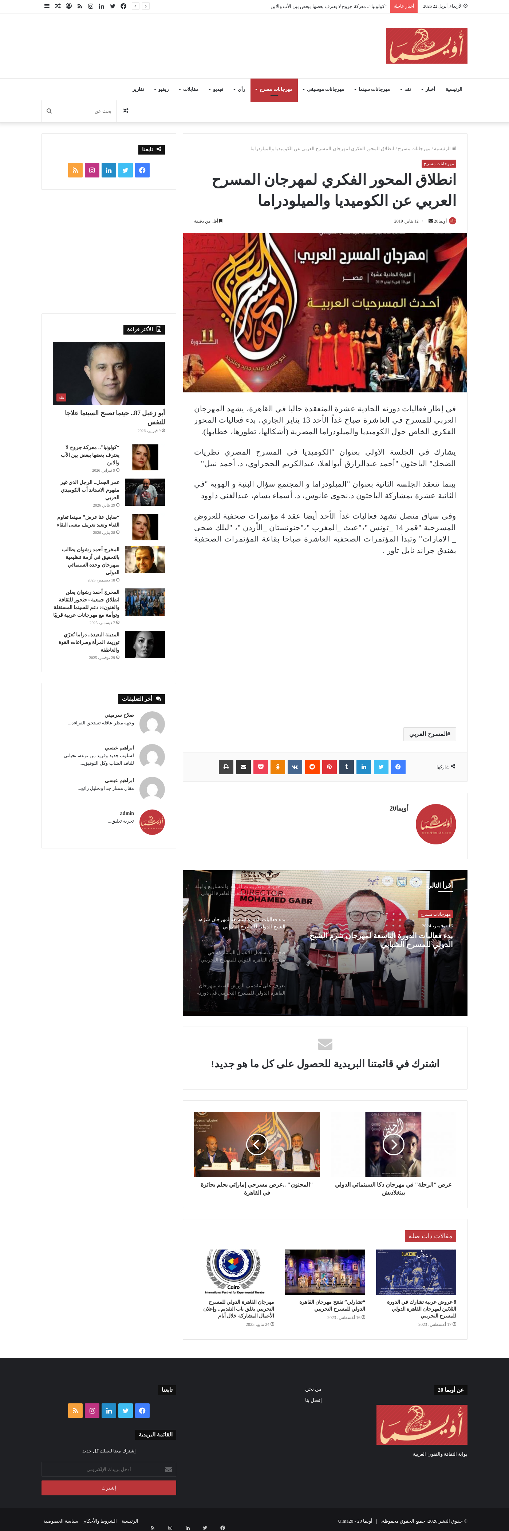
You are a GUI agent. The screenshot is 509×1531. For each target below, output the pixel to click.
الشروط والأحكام (100, 1517)
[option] (325, 940)
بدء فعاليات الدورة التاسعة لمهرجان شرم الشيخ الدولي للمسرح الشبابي (390, 942)
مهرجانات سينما (374, 89)
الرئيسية (454, 89)
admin (127, 813)
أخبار (430, 89)
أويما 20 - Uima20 (355, 1517)
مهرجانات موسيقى (325, 89)
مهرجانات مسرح (276, 89)
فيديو (218, 89)
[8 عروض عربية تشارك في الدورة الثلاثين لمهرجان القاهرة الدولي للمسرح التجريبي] (416, 1269)
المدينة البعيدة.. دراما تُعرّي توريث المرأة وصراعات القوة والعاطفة (89, 642)
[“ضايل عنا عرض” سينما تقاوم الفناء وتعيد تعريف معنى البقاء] (145, 527)
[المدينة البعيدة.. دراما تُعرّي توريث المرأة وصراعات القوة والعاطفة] (145, 644)
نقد (408, 89)
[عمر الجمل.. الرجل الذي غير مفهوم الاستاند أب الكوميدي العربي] (145, 492)
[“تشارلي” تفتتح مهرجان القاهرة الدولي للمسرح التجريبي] (325, 1269)
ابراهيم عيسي (119, 748)
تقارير (138, 89)
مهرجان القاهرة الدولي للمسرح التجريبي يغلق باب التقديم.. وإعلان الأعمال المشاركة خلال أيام (238, 1305)
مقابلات (190, 89)
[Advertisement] (181, 37)
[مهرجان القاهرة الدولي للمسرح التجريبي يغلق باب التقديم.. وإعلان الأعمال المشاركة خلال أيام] (234, 1269)
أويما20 (436, 221)
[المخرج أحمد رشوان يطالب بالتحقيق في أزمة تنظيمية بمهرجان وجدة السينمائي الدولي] (145, 559)
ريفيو (163, 89)
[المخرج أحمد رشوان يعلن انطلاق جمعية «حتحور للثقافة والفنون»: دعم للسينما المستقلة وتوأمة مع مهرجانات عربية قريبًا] (145, 602)
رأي (241, 89)
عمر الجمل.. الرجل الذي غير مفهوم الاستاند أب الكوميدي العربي (89, 490)
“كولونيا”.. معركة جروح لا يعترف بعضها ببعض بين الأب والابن (329, 6)
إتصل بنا (313, 1397)
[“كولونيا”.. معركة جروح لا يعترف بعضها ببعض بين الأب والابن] (145, 457)
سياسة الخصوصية (60, 1517)
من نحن (313, 1385)
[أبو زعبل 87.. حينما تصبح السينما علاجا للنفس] (109, 373)
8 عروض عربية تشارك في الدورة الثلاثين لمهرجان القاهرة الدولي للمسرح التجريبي (422, 1305)
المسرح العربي (428, 735)
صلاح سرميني (119, 715)
